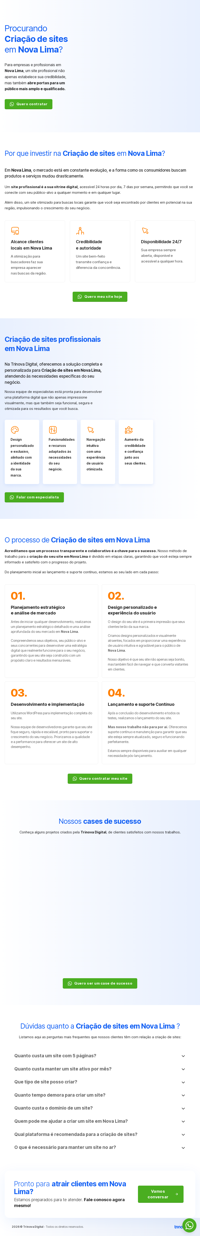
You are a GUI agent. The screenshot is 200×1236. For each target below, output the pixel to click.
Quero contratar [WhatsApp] (28, 104)
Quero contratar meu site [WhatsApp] (100, 778)
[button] (100, 1056)
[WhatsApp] (189, 1225)
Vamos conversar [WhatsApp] (163, 1194)
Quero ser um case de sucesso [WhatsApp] (100, 983)
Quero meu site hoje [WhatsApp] (100, 296)
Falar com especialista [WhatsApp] (34, 497)
